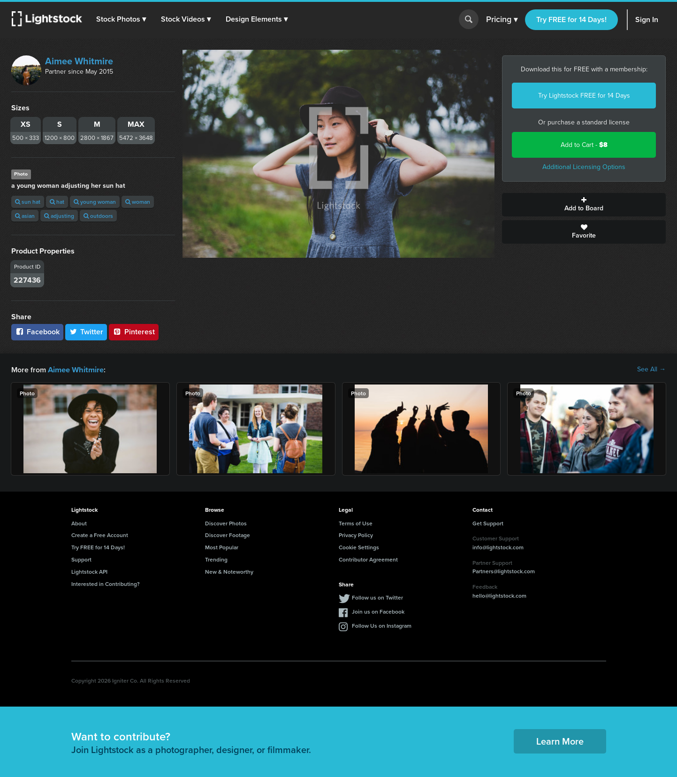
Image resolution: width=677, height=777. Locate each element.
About (79, 523)
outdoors (98, 216)
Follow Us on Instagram (381, 625)
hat (57, 202)
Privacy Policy (356, 535)
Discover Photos (226, 523)
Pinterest (134, 331)
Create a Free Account (99, 535)
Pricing (501, 19)
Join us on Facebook (378, 611)
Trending (216, 559)
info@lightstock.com (498, 547)
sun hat (27, 202)
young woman (95, 202)
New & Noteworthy (229, 571)
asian (25, 216)
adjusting (59, 216)
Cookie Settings (359, 547)
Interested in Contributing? (105, 583)
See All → (651, 369)
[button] (121, 19)
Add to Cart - (584, 145)
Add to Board (583, 205)
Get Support (487, 523)
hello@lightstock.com (499, 595)
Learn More (560, 740)
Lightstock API (89, 571)
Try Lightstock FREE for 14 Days (584, 95)
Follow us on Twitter (377, 597)
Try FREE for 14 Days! (571, 19)
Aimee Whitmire (79, 61)
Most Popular (221, 547)
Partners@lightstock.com (503, 571)
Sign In (646, 19)
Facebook (37, 331)
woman (137, 202)
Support (81, 559)
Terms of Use (356, 523)
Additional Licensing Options (583, 167)
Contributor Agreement (368, 559)
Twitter (86, 331)
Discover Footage (227, 535)
